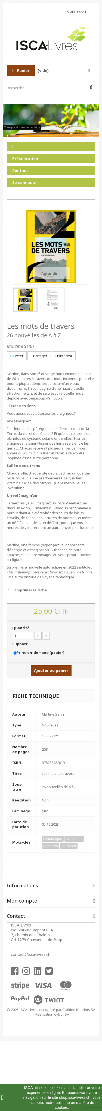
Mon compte (22, 900)
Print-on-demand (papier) (40, 652)
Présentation (25, 158)
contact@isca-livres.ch (30, 954)
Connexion (76, 11)
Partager (39, 355)
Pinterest (63, 355)
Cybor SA (61, 1014)
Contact (20, 170)
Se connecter (25, 182)
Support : (21, 643)
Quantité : (22, 627)
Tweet (16, 355)
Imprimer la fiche (31, 590)
